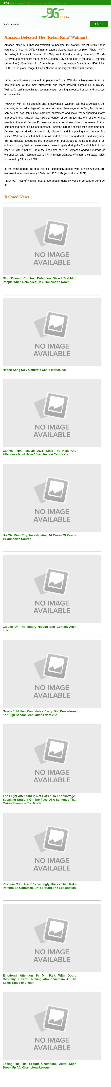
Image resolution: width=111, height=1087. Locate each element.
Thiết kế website (35, 3)
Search (99, 24)
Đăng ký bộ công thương (55, 3)
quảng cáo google (49, 180)
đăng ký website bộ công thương (81, 180)
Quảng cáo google (18, 3)
